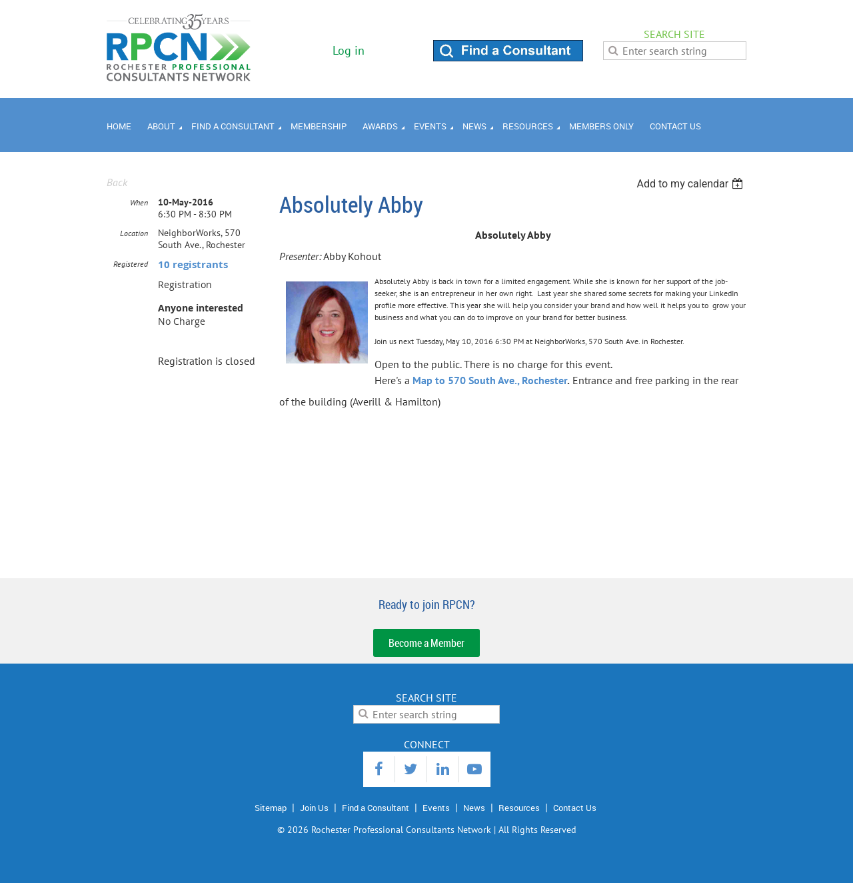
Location (134, 233)
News (474, 808)
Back (117, 182)
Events (436, 808)
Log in (349, 50)
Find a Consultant (375, 808)
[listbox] (691, 183)
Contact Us (574, 808)
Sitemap (271, 808)
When (139, 202)
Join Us (314, 808)
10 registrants (193, 264)
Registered (130, 264)
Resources (519, 808)
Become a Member (426, 643)
